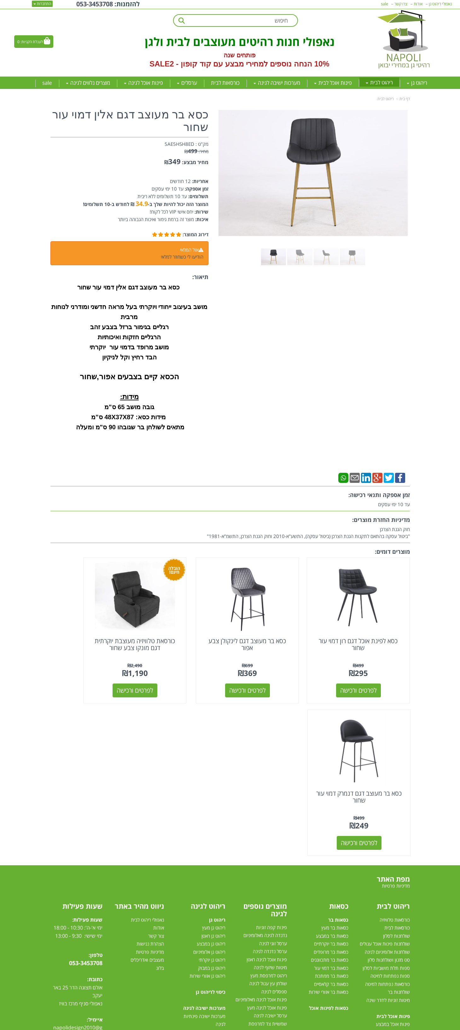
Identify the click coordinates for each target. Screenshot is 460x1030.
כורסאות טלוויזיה (395, 752)
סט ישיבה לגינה (209, 929)
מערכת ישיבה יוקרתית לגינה (199, 913)
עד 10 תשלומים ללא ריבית (162, 196)
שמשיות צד (276, 920)
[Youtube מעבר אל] (83, 879)
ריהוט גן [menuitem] (417, 82)
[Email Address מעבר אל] (58, 879)
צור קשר (156, 768)
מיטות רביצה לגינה (208, 937)
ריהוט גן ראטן (213, 768)
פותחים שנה (239, 55)
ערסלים (280, 896)
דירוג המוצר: (195, 234)
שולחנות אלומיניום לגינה (387, 784)
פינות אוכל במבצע (393, 856)
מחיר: (196, 151)
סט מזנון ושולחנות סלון (389, 792)
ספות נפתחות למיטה (390, 808)
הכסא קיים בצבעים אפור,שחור (129, 376)
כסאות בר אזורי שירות (328, 824)
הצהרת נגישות (150, 776)
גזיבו (283, 928)
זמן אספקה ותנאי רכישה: (379, 495)
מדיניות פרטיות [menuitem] (396, 718)
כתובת (95, 811)
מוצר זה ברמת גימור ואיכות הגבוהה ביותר (156, 219)
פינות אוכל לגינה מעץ (267, 840)
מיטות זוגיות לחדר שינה (388, 832)
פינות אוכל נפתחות (392, 897)
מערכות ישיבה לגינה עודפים (199, 921)
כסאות (338, 738)
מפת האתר (393, 711)
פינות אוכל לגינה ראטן (267, 792)
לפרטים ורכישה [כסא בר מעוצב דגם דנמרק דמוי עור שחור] (91, 675)
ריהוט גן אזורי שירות (207, 808)
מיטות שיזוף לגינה (270, 800)
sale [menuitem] (47, 82)
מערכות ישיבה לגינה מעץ (202, 897)
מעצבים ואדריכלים (146, 792)
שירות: (200, 212)
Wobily (250, 1024)
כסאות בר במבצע (332, 768)
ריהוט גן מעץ (213, 760)
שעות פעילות (82, 738)
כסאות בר (338, 752)
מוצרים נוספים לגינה (265, 742)
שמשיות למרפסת (270, 912)
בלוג (160, 800)
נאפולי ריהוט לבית (147, 752)
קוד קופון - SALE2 (180, 64)
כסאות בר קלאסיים (331, 816)
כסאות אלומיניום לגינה (266, 872)
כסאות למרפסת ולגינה (266, 880)
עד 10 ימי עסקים (167, 189)
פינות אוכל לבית (393, 848)
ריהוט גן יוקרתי (212, 792)
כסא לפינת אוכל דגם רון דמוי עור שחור (368, 629)
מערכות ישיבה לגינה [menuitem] (276, 82)
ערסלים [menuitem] (187, 82)
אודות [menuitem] (418, 4)
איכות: (201, 219)
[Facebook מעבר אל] (95, 879)
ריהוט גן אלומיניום (209, 784)
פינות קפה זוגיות (271, 760)
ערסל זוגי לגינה (273, 776)
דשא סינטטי (276, 944)
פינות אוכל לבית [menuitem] (333, 82)
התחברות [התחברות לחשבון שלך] (42, 3)
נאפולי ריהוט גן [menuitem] (440, 4)
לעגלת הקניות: (31, 41)
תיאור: (200, 277)
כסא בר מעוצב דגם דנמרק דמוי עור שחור (92, 629)
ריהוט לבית (385, 98)
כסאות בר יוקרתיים (331, 776)
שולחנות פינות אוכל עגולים (385, 776)
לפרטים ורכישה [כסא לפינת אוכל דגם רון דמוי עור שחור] (368, 675)
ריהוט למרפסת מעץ (268, 808)
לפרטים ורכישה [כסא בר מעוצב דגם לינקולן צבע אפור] (276, 675)
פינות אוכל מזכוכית (392, 864)
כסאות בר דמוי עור (331, 800)
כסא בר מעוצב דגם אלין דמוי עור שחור (130, 121)
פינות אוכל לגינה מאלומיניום (261, 832)
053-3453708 (85, 795)
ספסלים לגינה (274, 824)
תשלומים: (197, 196)
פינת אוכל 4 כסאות (392, 888)
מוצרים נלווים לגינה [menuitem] (88, 82)
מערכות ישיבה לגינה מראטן (200, 881)
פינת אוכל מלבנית (393, 872)
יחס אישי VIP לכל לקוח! (171, 212)
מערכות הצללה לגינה (267, 904)
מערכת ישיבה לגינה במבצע (200, 904)
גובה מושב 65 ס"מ (129, 406)
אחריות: (199, 181)
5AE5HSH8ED (179, 144)
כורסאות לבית (397, 760)
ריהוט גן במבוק (211, 800)
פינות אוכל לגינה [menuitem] (143, 82)
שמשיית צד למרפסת (267, 856)
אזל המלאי (189, 250)
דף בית (404, 98)
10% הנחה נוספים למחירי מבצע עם (271, 64)
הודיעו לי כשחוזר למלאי (182, 257)
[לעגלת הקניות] (33, 41)
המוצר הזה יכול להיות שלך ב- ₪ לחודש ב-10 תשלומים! (145, 204)
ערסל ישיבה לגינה (270, 848)
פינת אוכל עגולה (394, 881)
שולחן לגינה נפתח (270, 888)
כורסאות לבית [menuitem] (225, 82)
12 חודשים (180, 181)
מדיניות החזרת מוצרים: (381, 520)
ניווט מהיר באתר (139, 738)
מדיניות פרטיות (150, 784)
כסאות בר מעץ (334, 760)
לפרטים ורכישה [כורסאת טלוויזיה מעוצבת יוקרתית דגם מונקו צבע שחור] (184, 675)
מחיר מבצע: (195, 162)
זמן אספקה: (195, 189)
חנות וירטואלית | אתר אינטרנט (190, 1024)
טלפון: (95, 787)
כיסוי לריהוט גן (210, 824)
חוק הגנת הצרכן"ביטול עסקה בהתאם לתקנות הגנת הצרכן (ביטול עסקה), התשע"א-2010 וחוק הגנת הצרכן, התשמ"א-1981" (308, 532)
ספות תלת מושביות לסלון (386, 800)
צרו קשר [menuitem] (400, 4)
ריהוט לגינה (208, 738)
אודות (158, 760)
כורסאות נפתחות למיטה (387, 816)
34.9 (142, 203)
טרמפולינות (276, 936)
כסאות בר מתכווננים (329, 792)
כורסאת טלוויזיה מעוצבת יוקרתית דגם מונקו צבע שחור (184, 632)
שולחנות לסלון (396, 768)
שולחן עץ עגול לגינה (268, 816)
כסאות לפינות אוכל (328, 840)
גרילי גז (280, 864)
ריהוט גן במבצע (211, 776)
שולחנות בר (399, 824)
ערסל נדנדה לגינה (270, 784)
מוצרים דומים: (392, 551)
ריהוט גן (217, 752)
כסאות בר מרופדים (330, 784)
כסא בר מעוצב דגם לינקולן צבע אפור (276, 629)
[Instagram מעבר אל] (71, 879)
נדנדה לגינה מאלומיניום (265, 768)
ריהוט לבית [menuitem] (379, 82)
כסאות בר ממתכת (331, 808)
